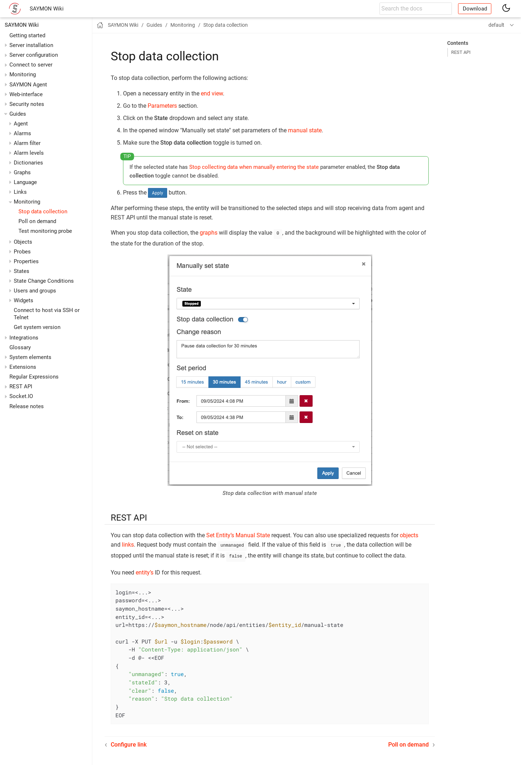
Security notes (26, 104)
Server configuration (33, 55)
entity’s (144, 570)
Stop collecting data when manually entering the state (254, 167)
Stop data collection (42, 211)
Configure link (129, 742)
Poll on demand (37, 221)
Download (475, 8)
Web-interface (26, 94)
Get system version (37, 327)
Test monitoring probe (45, 231)
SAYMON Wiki (47, 8)
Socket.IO (21, 396)
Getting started (27, 35)
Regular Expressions (34, 376)
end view (212, 93)
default (496, 25)
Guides (17, 114)
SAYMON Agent (28, 84)
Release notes (26, 406)
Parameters (162, 105)
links (128, 543)
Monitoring (22, 74)
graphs (208, 232)
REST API (20, 386)
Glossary (20, 347)
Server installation (31, 45)
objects (409, 534)
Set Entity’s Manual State (238, 534)
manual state (305, 130)
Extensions (22, 367)
